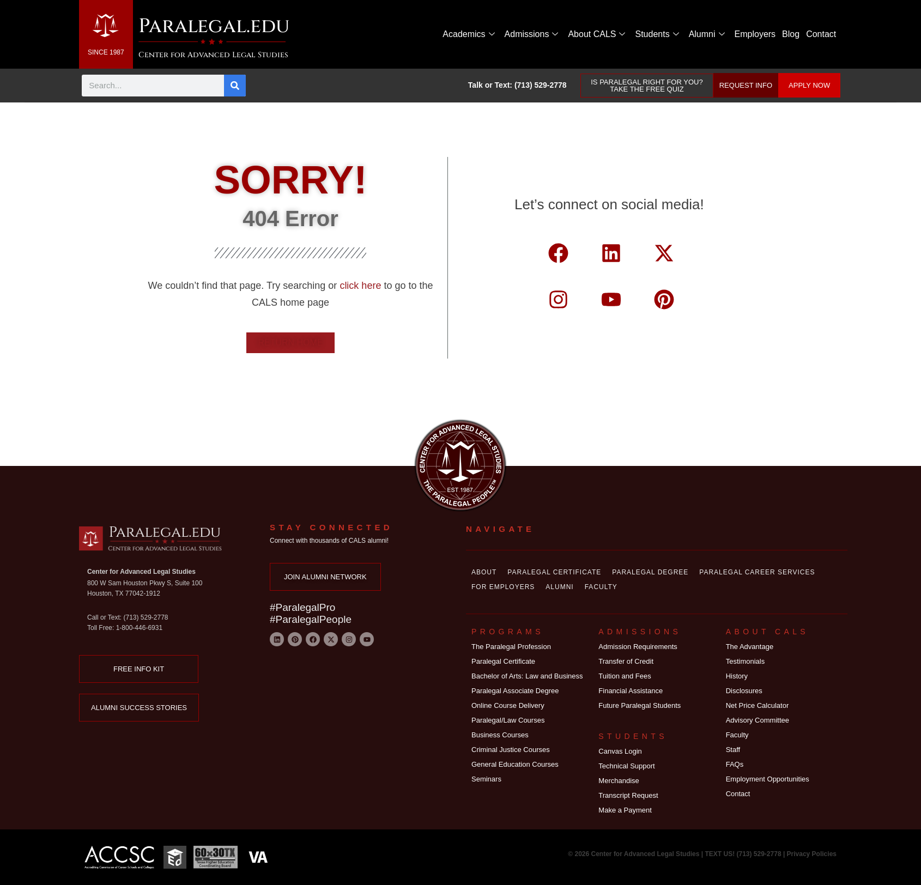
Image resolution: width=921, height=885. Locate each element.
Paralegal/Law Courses (507, 720)
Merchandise (618, 781)
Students (656, 34)
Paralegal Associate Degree (515, 691)
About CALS (596, 34)
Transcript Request (628, 795)
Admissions (532, 34)
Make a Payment (625, 810)
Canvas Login (620, 751)
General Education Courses (515, 764)
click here (362, 285)
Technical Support (626, 766)
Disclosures (744, 691)
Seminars (486, 779)
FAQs (735, 764)
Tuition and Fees (624, 676)
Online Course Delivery (507, 705)
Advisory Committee (757, 720)
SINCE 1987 (106, 52)
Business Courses (500, 735)
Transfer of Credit (625, 661)
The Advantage (749, 646)
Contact (821, 34)
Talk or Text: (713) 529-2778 (517, 85)
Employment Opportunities (767, 779)
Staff (733, 749)
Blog (790, 34)
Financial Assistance (630, 691)
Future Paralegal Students (639, 705)
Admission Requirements (637, 646)
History (737, 676)
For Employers (503, 587)
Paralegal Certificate (554, 572)
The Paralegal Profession (511, 646)
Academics (468, 34)
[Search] (235, 85)
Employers (755, 34)
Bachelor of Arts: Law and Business (527, 676)
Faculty (601, 587)
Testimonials (745, 661)
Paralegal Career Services (757, 572)
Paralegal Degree (650, 572)
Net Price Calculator (757, 705)
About (483, 572)
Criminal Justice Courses (510, 749)
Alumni (707, 34)
